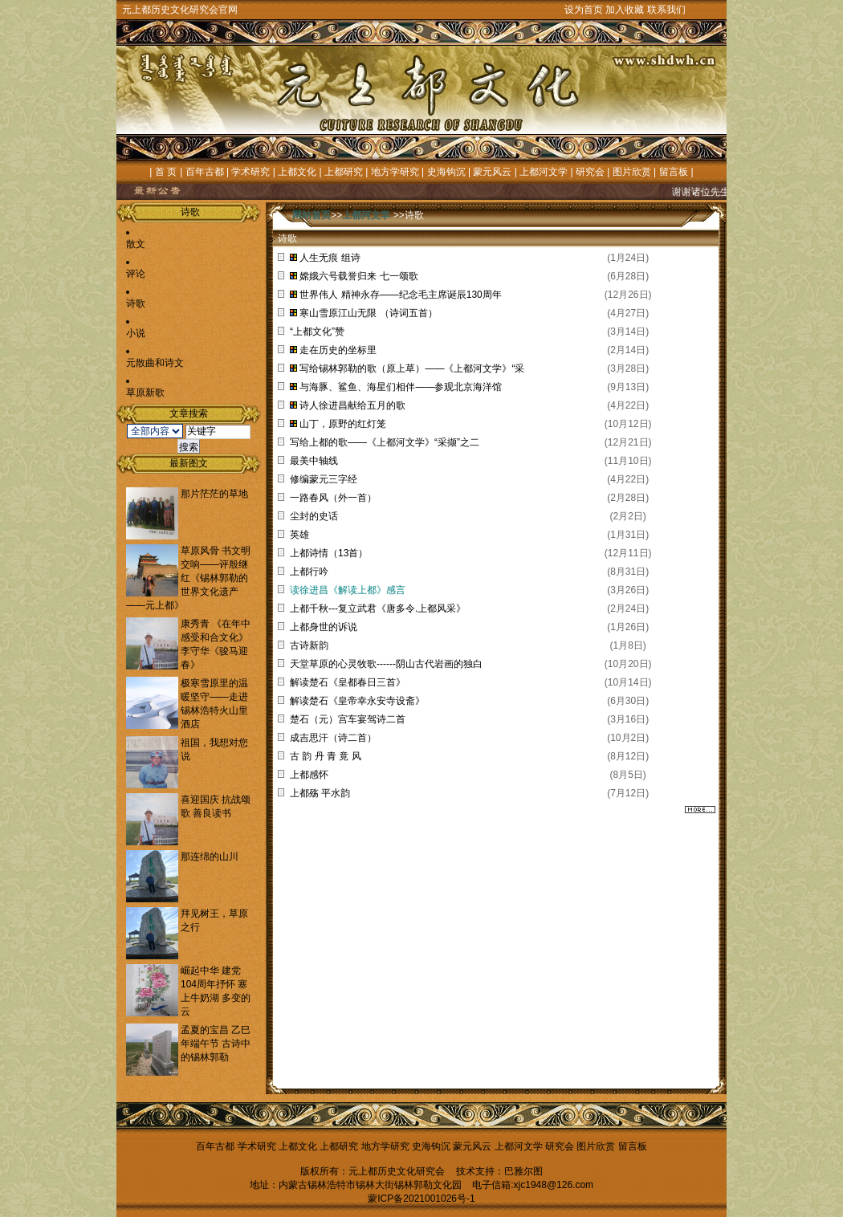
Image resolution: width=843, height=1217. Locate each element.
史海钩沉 (446, 171)
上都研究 (343, 171)
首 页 (166, 171)
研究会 (590, 171)
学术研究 (250, 171)
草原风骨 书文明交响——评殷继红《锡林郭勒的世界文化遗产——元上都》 (188, 578)
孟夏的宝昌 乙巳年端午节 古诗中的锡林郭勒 (215, 1043)
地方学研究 (395, 171)
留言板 (673, 171)
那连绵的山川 (209, 856)
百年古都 (204, 171)
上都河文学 (543, 171)
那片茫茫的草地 (214, 493)
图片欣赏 (632, 171)
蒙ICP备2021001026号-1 (421, 1198)
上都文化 (297, 171)
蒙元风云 (492, 171)
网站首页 (311, 215)
